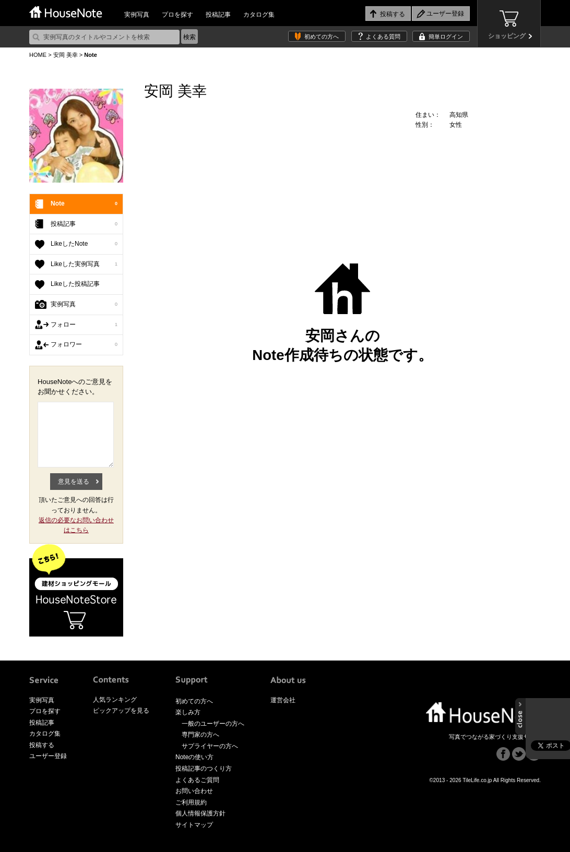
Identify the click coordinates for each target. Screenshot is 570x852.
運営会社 (282, 700)
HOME (37, 55)
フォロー (84, 325)
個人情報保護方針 (200, 813)
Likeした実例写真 (84, 264)
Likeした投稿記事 (75, 283)
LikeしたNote (84, 244)
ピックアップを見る (121, 710)
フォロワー (84, 345)
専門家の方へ (200, 734)
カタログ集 (259, 14)
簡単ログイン (446, 36)
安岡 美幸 (65, 55)
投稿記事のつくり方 (203, 768)
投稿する (41, 745)
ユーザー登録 (48, 756)
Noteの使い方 (194, 757)
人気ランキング (115, 699)
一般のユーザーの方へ (213, 723)
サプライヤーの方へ (210, 746)
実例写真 (136, 14)
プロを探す (177, 14)
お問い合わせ (194, 791)
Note (84, 204)
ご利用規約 (191, 802)
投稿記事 (218, 14)
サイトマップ (194, 825)
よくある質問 (383, 36)
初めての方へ (321, 36)
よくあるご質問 (197, 780)
